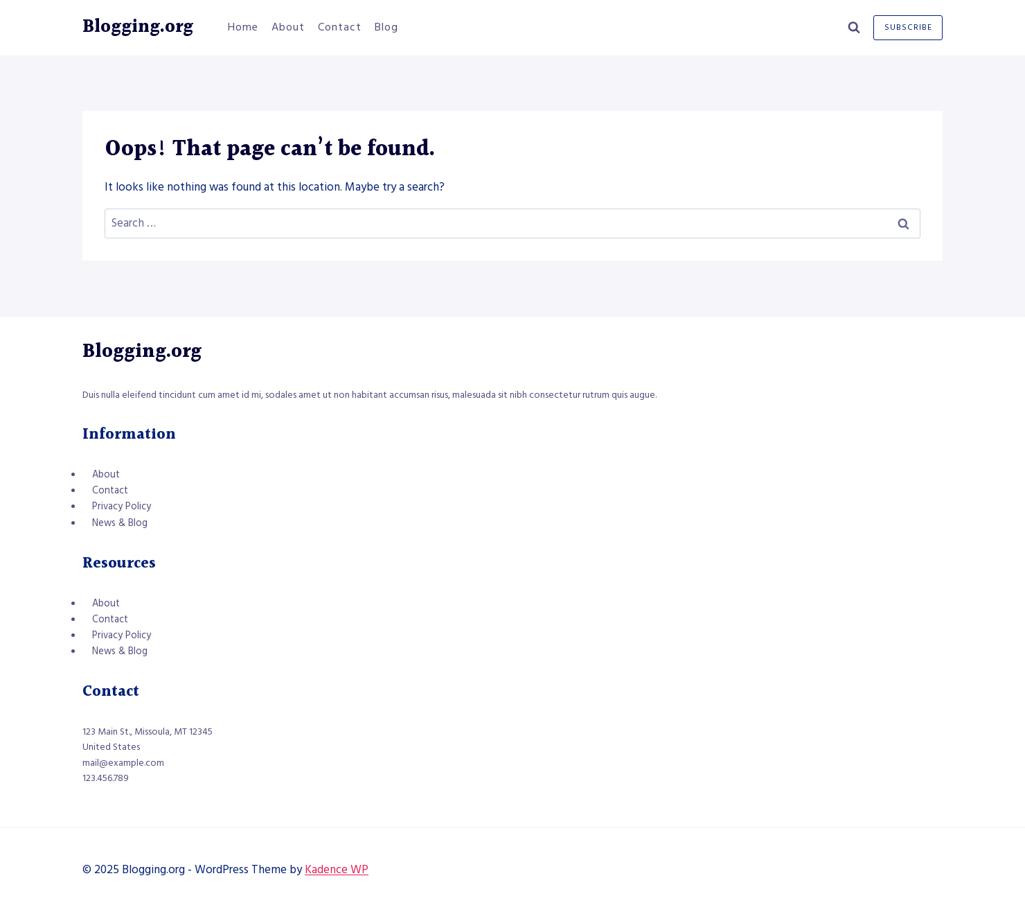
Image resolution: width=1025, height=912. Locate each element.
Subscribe (908, 27)
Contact (340, 27)
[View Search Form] (853, 27)
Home (243, 27)
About (288, 27)
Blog (386, 27)
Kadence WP (336, 869)
